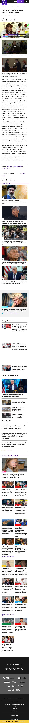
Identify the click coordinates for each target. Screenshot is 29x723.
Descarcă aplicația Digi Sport (11, 313)
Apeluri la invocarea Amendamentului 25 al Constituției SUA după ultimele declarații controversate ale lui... (8, 590)
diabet (16, 166)
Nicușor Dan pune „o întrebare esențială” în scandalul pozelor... (18, 416)
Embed (4, 55)
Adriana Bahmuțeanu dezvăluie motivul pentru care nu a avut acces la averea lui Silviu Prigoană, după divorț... (7, 608)
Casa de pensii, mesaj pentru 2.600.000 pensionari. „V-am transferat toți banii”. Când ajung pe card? (21, 589)
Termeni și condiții (8, 698)
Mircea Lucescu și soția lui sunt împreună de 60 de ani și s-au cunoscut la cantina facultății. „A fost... (8, 648)
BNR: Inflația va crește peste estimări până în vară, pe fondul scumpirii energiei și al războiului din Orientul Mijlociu (14, 426)
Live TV (20, 1)
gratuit (8, 168)
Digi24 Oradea (13, 6)
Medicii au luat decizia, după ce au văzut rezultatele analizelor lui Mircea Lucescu (14, 310)
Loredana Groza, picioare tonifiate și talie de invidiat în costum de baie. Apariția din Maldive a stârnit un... (8, 572)
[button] (14, 46)
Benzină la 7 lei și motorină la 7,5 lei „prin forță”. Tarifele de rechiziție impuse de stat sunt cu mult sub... (20, 511)
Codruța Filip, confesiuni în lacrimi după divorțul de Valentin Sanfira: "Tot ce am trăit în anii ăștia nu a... (7, 550)
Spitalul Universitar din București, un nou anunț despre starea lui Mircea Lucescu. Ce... (14, 222)
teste (8, 166)
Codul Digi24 (14, 706)
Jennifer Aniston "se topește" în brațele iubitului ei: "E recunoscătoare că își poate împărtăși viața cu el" (21, 572)
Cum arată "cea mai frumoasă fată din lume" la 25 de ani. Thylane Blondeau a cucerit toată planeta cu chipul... (13, 475)
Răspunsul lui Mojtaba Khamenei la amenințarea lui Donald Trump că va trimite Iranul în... (13, 202)
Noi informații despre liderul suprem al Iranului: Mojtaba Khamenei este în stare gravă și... (14, 242)
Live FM (14, 1)
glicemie (20, 166)
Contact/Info (14, 711)
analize (4, 168)
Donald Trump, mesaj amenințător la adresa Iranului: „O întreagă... (13, 395)
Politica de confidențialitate (19, 698)
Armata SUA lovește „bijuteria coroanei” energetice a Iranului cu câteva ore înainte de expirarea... (7, 530)
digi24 (12, 166)
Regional (7, 6)
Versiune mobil (14, 715)
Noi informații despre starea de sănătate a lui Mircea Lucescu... (18, 402)
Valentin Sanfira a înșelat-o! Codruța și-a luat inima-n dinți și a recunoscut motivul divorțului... (7, 492)
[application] (14, 47)
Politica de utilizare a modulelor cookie (14, 704)
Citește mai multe (6, 450)
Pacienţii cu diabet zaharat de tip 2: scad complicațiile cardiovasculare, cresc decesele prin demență (19, 368)
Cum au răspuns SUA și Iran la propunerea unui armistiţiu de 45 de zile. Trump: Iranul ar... (14, 282)
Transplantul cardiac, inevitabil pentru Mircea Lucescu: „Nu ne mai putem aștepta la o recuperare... (21, 492)
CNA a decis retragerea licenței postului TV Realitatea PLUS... (18, 409)
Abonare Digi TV (14, 702)
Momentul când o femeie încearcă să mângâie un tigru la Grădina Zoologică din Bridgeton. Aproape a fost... (7, 629)
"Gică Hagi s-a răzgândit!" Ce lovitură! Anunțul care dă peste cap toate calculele (21, 549)
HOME (3, 6)
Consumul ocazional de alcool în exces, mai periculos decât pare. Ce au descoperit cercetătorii (21, 607)
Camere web (14, 708)
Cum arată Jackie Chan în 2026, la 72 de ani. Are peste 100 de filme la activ (21, 628)
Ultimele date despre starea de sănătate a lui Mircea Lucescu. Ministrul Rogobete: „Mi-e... (14, 262)
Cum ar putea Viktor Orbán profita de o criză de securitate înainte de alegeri (7, 510)
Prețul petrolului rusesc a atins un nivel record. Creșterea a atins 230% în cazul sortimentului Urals (14, 444)
